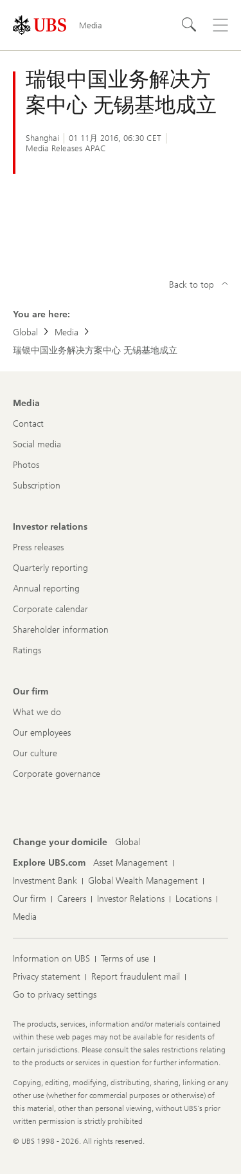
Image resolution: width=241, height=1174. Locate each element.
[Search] (189, 25)
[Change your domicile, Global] (127, 842)
